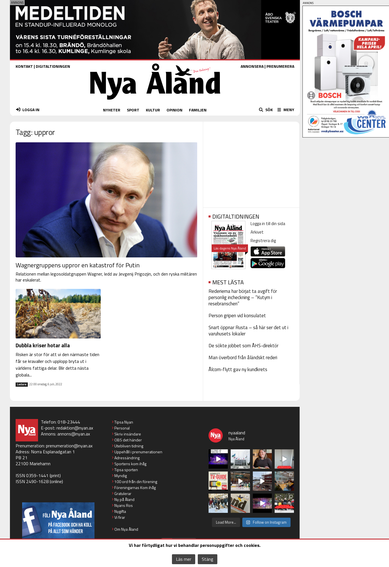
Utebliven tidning (128, 446)
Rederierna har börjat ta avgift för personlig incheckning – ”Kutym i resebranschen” (243, 297)
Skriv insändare (127, 434)
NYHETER (111, 110)
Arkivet (257, 232)
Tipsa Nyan (123, 422)
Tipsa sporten (126, 470)
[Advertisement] (251, 162)
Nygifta (120, 511)
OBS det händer (128, 440)
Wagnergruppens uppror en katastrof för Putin (78, 265)
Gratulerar (122, 493)
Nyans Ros (123, 505)
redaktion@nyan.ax (74, 427)
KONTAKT (24, 66)
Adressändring (127, 458)
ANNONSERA (252, 66)
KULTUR (153, 110)
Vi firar (119, 517)
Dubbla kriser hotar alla (43, 345)
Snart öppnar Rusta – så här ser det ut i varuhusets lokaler (248, 330)
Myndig (120, 476)
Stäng (207, 559)
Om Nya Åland (126, 529)
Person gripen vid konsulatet (237, 315)
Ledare (21, 384)
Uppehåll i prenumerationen (138, 452)
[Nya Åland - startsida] (155, 101)
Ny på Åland (124, 499)
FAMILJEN (198, 110)
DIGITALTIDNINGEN (53, 66)
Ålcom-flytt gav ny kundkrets (238, 369)
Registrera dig (263, 240)
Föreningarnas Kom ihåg (135, 487)
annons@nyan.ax (73, 433)
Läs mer (183, 559)
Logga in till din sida (268, 223)
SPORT (133, 110)
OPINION (174, 110)
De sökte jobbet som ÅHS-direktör (243, 345)
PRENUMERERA (280, 66)
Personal (122, 428)
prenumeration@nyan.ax (69, 445)
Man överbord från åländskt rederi (243, 357)
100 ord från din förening (135, 482)
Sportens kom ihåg (130, 464)
